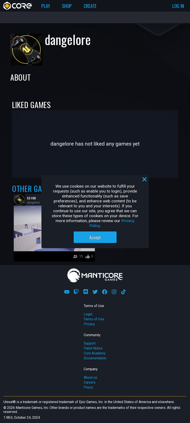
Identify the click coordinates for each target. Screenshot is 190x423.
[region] (95, 211)
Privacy (89, 324)
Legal (88, 314)
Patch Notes (93, 348)
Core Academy (95, 353)
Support (90, 343)
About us (90, 377)
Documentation (95, 358)
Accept (95, 237)
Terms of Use (94, 319)
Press (88, 387)
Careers (90, 382)
